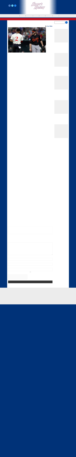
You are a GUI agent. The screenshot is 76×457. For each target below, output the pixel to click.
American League (21, 19)
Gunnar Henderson (23, 83)
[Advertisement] (30, 103)
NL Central (51, 16)
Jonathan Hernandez (37, 120)
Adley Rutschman (43, 67)
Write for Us (61, 5)
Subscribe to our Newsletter (61, 7)
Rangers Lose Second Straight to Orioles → (42, 272)
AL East (22, 16)
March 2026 (57, 253)
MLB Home (10, 439)
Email (9, 379)
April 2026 (56, 250)
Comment (10, 358)
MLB (16, 16)
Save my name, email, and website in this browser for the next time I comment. (25, 390)
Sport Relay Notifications (35, 75)
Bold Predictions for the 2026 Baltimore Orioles (59, 190)
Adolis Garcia (46, 90)
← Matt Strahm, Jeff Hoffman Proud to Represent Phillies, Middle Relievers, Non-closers (17, 274)
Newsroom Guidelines (28, 439)
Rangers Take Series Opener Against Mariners (36, 337)
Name (9, 373)
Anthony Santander (18, 69)
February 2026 (57, 256)
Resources (10, 447)
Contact (10, 444)
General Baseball (24, 56)
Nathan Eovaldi (47, 81)
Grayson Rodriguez (16, 71)
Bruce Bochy (27, 207)
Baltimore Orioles (17, 56)
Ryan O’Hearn (44, 84)
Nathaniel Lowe (29, 91)
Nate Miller (49, 26)
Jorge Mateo (48, 120)
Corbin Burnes (23, 88)
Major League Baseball (12, 19)
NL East (44, 16)
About (9, 442)
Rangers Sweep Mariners (13, 336)
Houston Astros (11, 159)
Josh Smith (17, 115)
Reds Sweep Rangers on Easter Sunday (46, 336)
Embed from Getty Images (13, 281)
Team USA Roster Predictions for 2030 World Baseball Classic (60, 178)
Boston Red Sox (28, 159)
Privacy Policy (26, 441)
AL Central (30, 16)
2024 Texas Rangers (35, 313)
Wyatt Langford (34, 90)
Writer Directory (42, 441)
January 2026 (57, 258)
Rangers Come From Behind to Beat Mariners (24, 337)
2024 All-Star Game (44, 66)
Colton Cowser (21, 315)
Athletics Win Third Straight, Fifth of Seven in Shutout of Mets (60, 227)
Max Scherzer (22, 73)
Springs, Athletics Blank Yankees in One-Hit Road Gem (60, 237)
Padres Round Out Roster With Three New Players (60, 172)
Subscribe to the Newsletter (59, 439)
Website (10, 384)
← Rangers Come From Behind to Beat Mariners (19, 269)
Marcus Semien (25, 84)
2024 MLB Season (26, 313)
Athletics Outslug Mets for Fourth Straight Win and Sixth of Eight (60, 218)
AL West (37, 16)
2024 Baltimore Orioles (16, 313)
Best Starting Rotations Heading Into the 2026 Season (60, 197)
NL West (58, 16)
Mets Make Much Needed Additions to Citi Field (60, 184)
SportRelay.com (41, 454)
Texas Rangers (32, 19)
